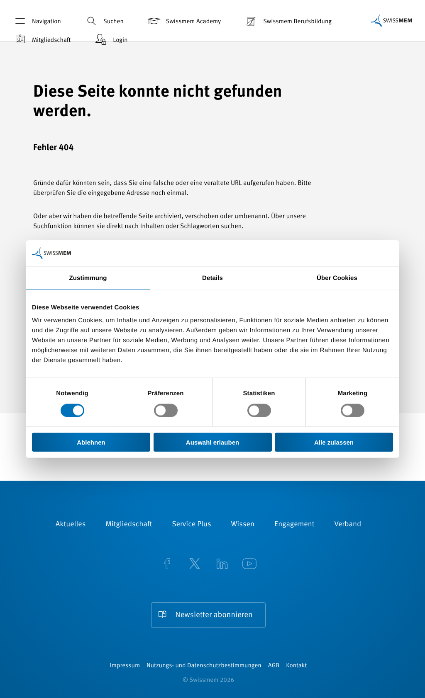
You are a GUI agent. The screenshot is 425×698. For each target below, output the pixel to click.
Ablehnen (91, 442)
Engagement (294, 524)
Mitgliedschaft (41, 39)
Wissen (242, 524)
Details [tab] (212, 277)
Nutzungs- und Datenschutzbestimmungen (204, 666)
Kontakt (296, 666)
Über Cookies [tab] (337, 277)
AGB (273, 666)
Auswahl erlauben (212, 442)
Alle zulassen (334, 442)
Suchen (104, 21)
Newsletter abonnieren (213, 615)
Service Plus (191, 524)
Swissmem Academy (184, 21)
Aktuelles (71, 524)
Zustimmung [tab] (88, 277)
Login (110, 39)
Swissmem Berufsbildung (288, 21)
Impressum (125, 666)
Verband (347, 524)
